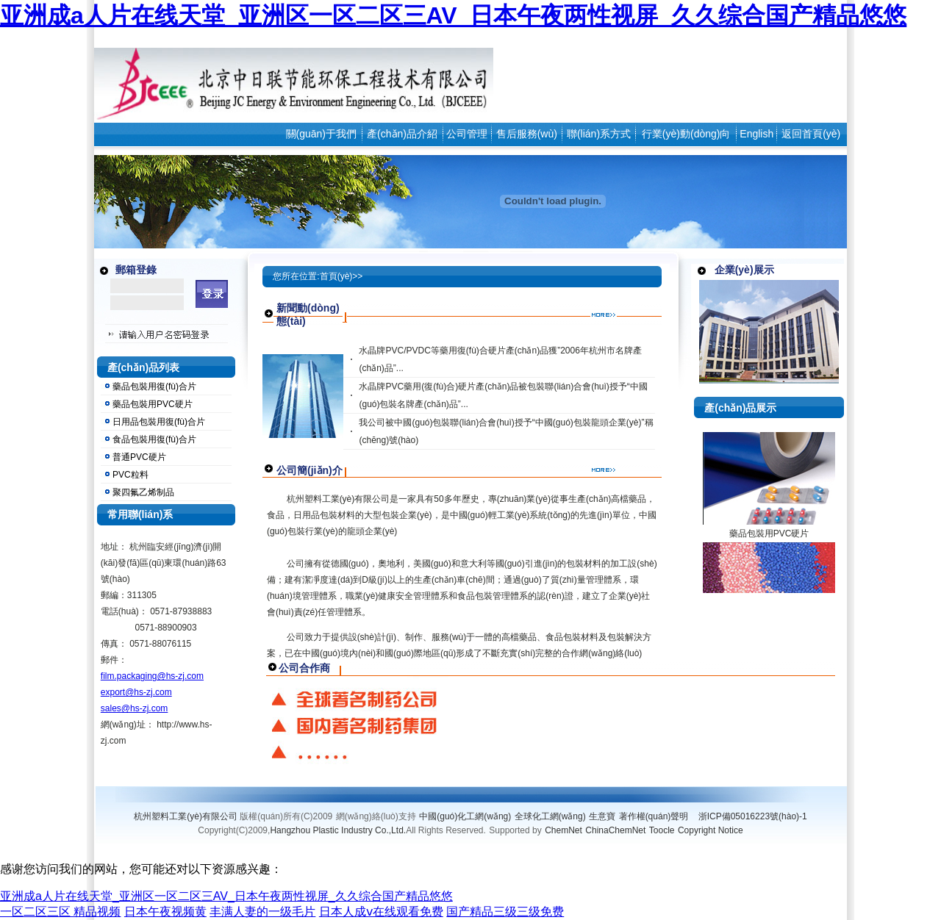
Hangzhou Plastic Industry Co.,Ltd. (338, 830)
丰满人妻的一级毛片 (262, 911)
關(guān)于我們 (321, 134)
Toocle (662, 830)
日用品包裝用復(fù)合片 (158, 422)
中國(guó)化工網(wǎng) (465, 816)
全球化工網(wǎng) (550, 816)
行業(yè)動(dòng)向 (686, 134)
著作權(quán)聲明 (654, 816)
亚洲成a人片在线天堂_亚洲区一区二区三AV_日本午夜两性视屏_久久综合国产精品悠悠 (453, 15)
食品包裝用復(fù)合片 (154, 439)
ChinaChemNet (615, 830)
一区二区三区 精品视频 (60, 911)
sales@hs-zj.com (134, 708)
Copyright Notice (710, 830)
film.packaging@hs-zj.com (152, 676)
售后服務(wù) (526, 134)
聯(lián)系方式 (599, 134)
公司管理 (466, 134)
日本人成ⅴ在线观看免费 (381, 911)
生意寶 (602, 816)
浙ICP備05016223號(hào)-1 (752, 816)
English (756, 134)
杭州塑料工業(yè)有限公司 (185, 816)
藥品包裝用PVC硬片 (152, 404)
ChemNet (563, 830)
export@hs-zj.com (136, 692)
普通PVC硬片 (139, 457)
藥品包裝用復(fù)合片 (154, 386)
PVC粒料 (130, 475)
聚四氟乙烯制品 (143, 492)
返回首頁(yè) (810, 134)
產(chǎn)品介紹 (402, 134)
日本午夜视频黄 (165, 911)
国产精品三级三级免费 (505, 911)
